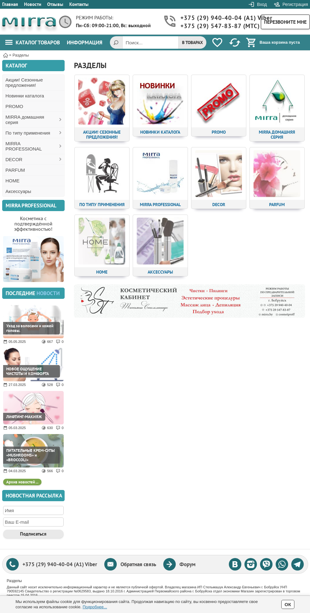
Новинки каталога (25, 95)
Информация (84, 42)
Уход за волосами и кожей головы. (29, 328)
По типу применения (28, 133)
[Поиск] (116, 42)
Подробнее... (95, 607)
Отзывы (55, 4)
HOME (13, 180)
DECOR (14, 159)
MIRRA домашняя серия (25, 119)
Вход (262, 4)
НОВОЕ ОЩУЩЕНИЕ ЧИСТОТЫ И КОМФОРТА (27, 371)
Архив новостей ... (22, 482)
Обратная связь (138, 564)
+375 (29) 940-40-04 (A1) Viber (217, 18)
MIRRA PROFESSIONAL (24, 146)
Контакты (79, 4)
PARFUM (15, 170)
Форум (187, 564)
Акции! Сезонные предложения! (24, 82)
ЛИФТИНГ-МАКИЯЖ (24, 416)
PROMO (14, 106)
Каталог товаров (32, 42)
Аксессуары (18, 191)
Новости (32, 4)
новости (48, 293)
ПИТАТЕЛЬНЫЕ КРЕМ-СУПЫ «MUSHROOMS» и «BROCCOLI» (30, 455)
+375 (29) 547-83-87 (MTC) (217, 26)
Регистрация (295, 4)
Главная (10, 4)
